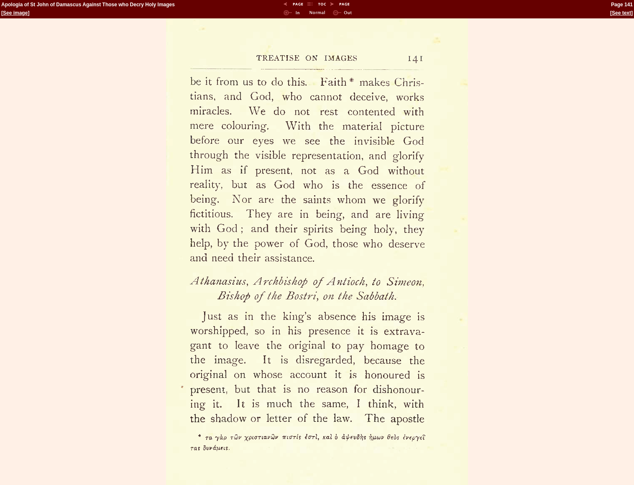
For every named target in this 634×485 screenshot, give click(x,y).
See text (621, 13)
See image (15, 13)
